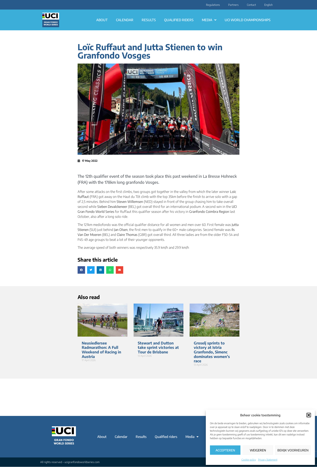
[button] (309, 415)
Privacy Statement (267, 459)
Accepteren (225, 450)
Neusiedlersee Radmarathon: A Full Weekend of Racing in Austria (101, 350)
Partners (233, 4)
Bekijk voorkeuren (292, 450)
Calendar (124, 20)
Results (149, 20)
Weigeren (258, 450)
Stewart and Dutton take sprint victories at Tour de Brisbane (158, 347)
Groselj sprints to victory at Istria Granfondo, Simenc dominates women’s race (212, 352)
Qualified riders (179, 20)
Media (209, 20)
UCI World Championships (248, 20)
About (102, 20)
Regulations (213, 4)
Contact (251, 4)
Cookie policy (248, 459)
